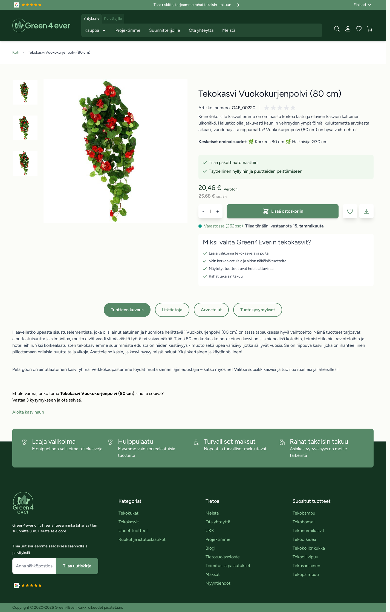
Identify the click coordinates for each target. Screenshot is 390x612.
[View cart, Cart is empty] (370, 29)
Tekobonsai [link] (303, 521)
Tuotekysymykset (257, 309)
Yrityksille (91, 18)
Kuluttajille (113, 18)
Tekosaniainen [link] (306, 565)
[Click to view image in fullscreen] (115, 151)
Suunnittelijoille (164, 30)
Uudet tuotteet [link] (133, 530)
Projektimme (127, 30)
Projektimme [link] (218, 539)
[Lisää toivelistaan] (350, 211)
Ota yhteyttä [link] (218, 521)
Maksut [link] (213, 574)
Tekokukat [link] (128, 513)
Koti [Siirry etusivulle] (15, 52)
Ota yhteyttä (201, 30)
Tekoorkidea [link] (304, 539)
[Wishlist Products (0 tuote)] (359, 29)
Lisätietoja (172, 309)
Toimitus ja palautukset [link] (228, 565)
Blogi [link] (210, 548)
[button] (280, 108)
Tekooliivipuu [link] (305, 556)
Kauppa (96, 30)
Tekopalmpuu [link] (306, 574)
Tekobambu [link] (304, 513)
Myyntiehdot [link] (218, 583)
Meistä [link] (212, 513)
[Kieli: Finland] (362, 5)
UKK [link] (210, 530)
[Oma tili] (348, 29)
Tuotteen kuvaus (127, 309)
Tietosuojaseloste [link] (223, 556)
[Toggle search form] (337, 29)
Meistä (228, 30)
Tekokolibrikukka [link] (309, 548)
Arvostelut (211, 309)
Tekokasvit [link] (129, 521)
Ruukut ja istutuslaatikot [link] (142, 539)
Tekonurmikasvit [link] (308, 530)
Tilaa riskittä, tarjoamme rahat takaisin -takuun (197, 5)
